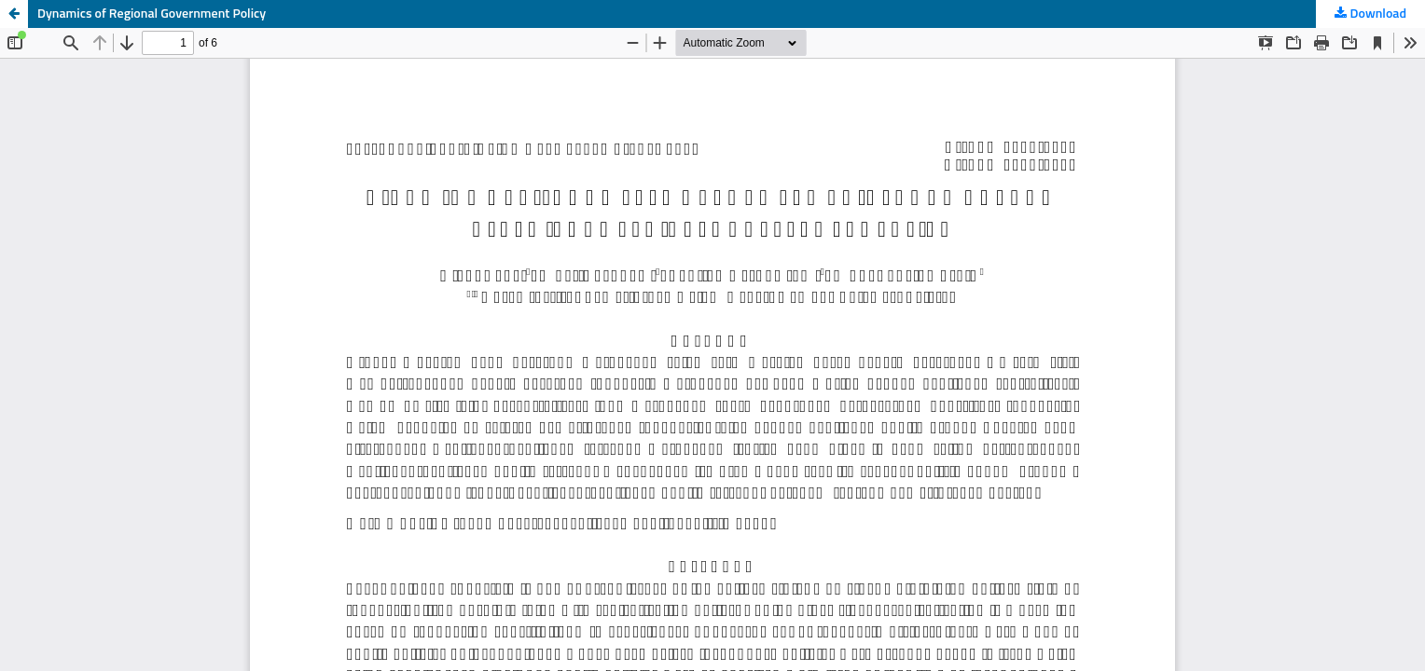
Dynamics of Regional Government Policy (151, 14)
